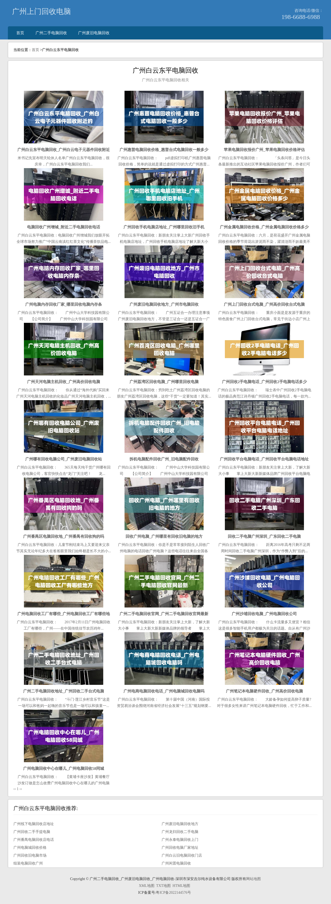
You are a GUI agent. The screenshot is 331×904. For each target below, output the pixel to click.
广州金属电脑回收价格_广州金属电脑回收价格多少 (264, 227)
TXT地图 (163, 886)
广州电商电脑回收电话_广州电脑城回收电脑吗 (163, 691)
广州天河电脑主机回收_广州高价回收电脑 (63, 381)
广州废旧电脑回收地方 (180, 824)
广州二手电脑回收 (51, 33)
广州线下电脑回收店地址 (33, 824)
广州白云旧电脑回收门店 (182, 855)
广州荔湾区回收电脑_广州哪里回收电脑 (164, 381)
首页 (20, 33)
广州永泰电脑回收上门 (180, 840)
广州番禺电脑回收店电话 (33, 840)
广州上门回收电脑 (41, 11)
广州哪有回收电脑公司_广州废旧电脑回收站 (63, 459)
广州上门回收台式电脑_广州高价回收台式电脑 (264, 304)
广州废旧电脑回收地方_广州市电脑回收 (164, 304)
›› (20, 789)
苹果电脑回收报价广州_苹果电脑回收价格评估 (264, 149)
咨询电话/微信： (308, 10)
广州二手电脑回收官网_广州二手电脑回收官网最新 (164, 613)
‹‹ (14, 789)
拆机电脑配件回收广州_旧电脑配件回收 (164, 459)
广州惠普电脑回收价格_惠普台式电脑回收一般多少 (164, 149)
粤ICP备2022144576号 (173, 893)
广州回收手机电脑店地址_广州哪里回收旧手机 (163, 227)
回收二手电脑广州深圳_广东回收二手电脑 (264, 536)
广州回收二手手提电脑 (31, 832)
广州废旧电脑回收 (94, 33)
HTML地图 (181, 886)
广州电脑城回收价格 (29, 848)
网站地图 (253, 879)
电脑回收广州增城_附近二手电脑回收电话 (63, 227)
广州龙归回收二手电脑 (180, 832)
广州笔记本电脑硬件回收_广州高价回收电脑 (264, 691)
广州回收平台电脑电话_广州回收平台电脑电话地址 (264, 459)
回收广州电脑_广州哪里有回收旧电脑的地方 (164, 536)
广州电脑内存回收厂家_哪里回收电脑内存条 (63, 304)
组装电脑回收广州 (28, 863)
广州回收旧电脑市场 (29, 855)
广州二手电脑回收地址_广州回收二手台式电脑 (63, 691)
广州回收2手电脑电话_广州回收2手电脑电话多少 (264, 381)
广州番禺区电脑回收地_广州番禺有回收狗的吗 (63, 536)
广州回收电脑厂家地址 (180, 848)
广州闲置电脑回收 (176, 863)
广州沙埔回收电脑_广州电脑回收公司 (264, 613)
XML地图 (146, 886)
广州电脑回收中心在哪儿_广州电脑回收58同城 (63, 768)
